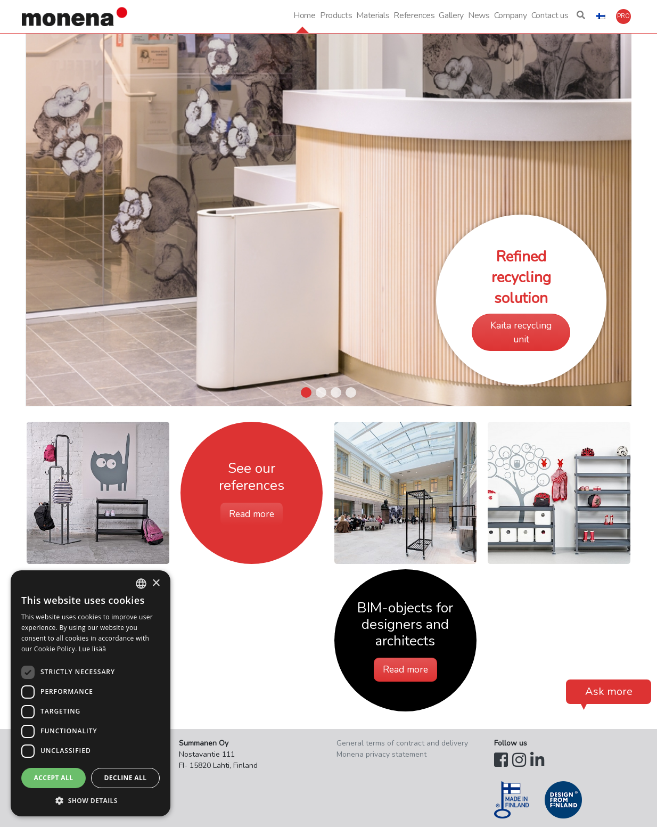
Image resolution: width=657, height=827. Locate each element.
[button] (580, 16)
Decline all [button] (125, 777)
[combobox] (141, 583)
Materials (372, 15)
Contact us (550, 15)
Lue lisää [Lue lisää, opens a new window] (92, 648)
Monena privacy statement (381, 754)
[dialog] (90, 693)
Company (510, 15)
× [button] (156, 583)
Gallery (451, 15)
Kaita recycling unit (521, 332)
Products (336, 15)
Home (304, 15)
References (413, 15)
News (479, 15)
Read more (251, 513)
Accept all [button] (53, 777)
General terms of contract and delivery (402, 743)
